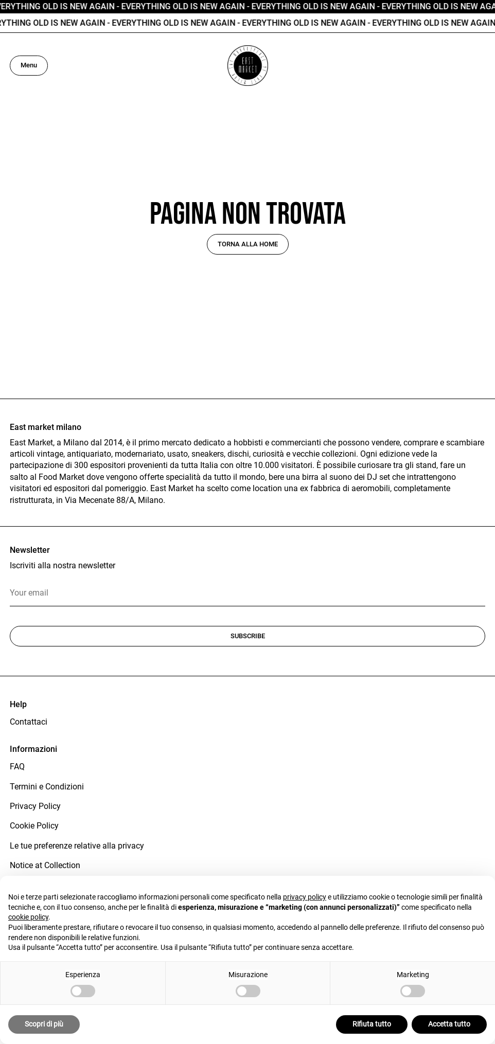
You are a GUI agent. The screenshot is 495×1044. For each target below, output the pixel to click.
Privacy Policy (35, 806)
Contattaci (28, 722)
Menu (29, 65)
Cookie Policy (34, 826)
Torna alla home (248, 244)
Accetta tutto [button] (449, 1024)
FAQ (17, 766)
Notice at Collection (45, 865)
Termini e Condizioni (47, 786)
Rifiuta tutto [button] (371, 1024)
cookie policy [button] (28, 917)
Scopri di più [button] (44, 1024)
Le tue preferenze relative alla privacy (77, 846)
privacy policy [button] (304, 897)
